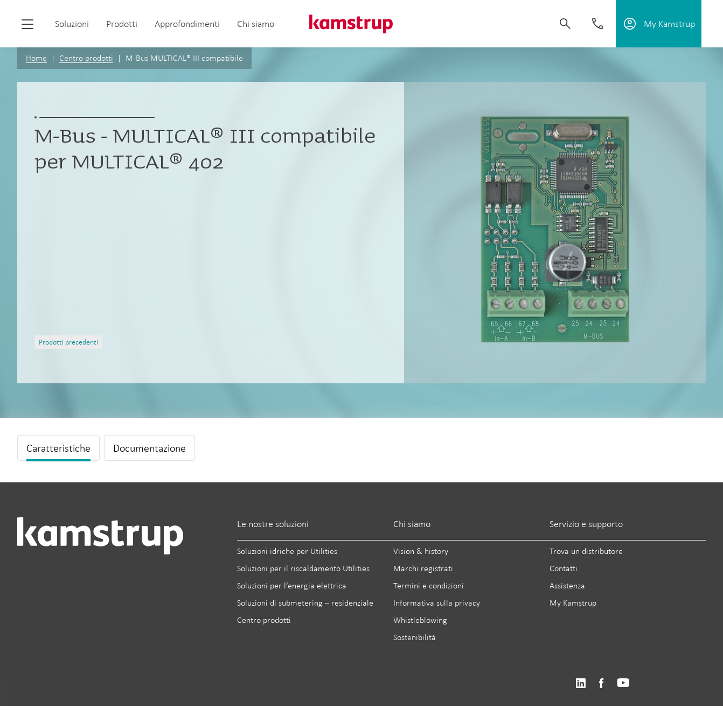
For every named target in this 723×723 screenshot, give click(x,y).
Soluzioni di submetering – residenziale (305, 603)
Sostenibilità (414, 637)
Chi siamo (255, 24)
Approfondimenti (187, 24)
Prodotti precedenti (68, 342)
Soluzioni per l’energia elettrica (291, 585)
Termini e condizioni (428, 585)
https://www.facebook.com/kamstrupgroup (601, 683)
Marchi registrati (423, 568)
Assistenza (567, 585)
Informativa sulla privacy (436, 603)
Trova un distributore (586, 551)
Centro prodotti (86, 58)
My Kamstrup (573, 603)
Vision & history (420, 551)
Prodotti (121, 24)
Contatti (564, 568)
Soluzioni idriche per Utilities (287, 551)
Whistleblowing (420, 620)
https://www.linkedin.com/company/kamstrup (580, 683)
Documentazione (149, 447)
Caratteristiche (58, 447)
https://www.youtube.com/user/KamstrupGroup (623, 683)
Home (36, 58)
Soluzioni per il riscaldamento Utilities (303, 568)
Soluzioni (72, 24)
